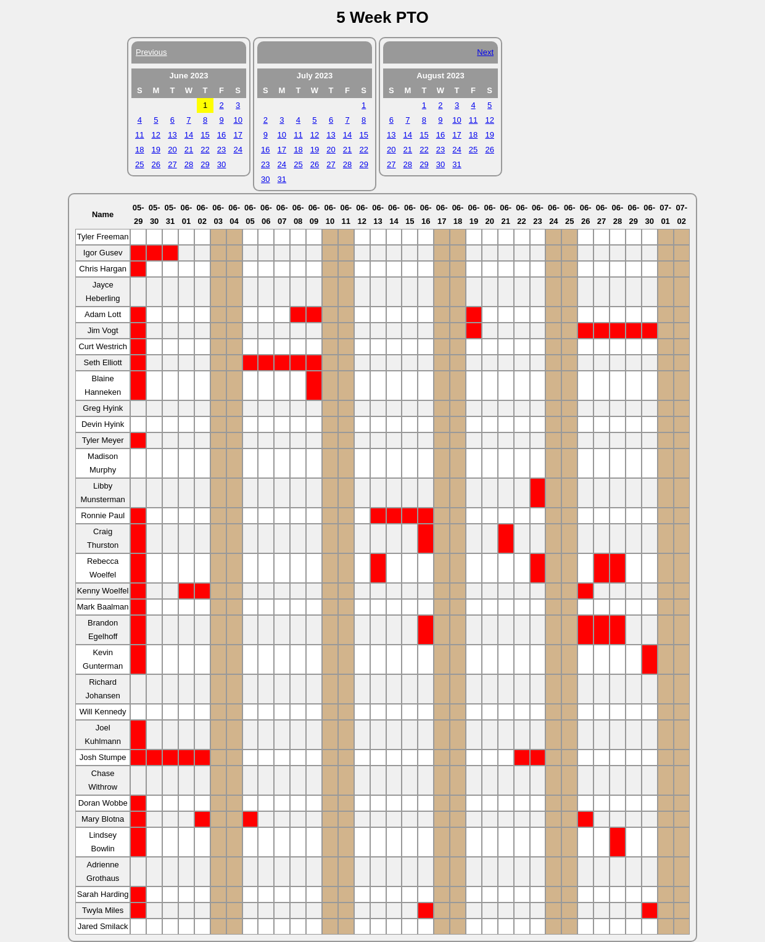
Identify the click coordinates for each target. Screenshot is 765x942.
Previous (151, 52)
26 (156, 164)
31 (282, 179)
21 (188, 149)
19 (156, 149)
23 (221, 149)
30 (221, 164)
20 (172, 149)
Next (485, 52)
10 (237, 120)
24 (237, 149)
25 (139, 164)
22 (205, 149)
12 (156, 134)
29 (205, 164)
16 (221, 134)
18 (139, 149)
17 (237, 134)
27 (172, 164)
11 (139, 134)
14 (188, 134)
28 (188, 164)
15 (205, 134)
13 (172, 134)
